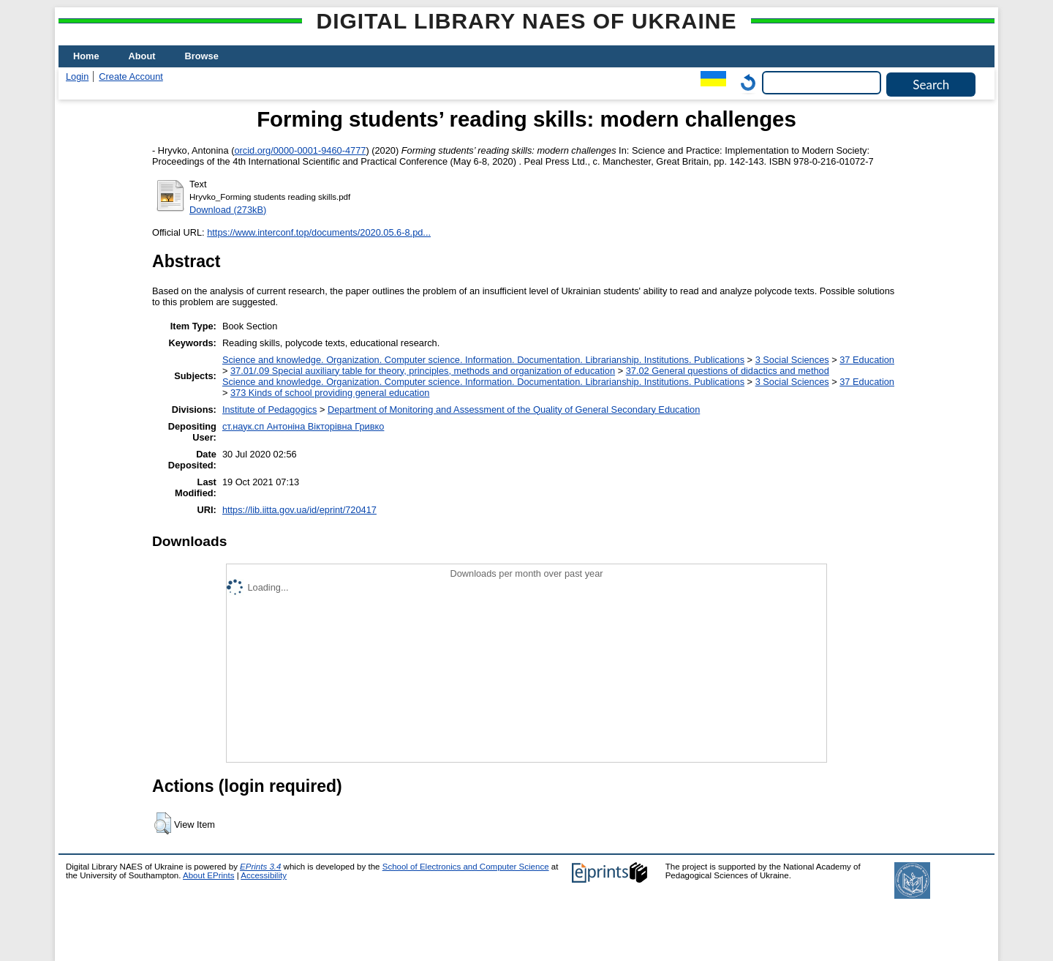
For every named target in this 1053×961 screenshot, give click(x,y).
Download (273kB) (227, 209)
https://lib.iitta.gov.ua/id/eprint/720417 (299, 509)
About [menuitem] (142, 56)
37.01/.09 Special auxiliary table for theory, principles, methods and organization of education (422, 370)
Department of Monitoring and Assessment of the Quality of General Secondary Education (514, 409)
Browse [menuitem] (202, 56)
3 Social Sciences (792, 359)
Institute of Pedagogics (269, 409)
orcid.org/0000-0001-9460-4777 (300, 150)
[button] (162, 823)
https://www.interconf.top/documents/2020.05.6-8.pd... (319, 232)
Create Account (131, 76)
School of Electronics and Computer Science (465, 866)
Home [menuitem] (86, 56)
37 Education (866, 359)
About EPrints (208, 875)
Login (77, 76)
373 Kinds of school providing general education (329, 392)
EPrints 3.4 (260, 866)
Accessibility (264, 875)
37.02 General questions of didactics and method (727, 370)
